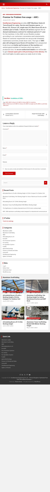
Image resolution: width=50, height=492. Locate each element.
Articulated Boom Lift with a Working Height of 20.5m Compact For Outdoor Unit (24, 193)
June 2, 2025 (6, 326)
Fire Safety (5, 242)
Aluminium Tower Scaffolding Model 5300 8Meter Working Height (20, 205)
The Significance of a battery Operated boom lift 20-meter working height (22, 208)
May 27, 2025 (30, 327)
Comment (6, 129)
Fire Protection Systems (9, 240)
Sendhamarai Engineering (13, 14)
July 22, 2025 (6, 301)
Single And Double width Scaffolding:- (38, 114)
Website (5, 162)
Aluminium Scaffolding (9, 232)
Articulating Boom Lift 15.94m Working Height (15, 201)
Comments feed (7, 270)
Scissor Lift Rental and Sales (10, 250)
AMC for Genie (22, 102)
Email (4, 155)
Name (5, 148)
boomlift (5, 238)
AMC (4, 14)
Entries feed (6, 268)
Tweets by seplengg (8, 221)
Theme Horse (18, 381)
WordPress (37, 381)
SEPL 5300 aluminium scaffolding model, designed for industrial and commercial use (25, 211)
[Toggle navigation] (4, 4)
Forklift (4, 246)
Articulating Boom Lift (8, 236)
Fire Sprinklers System (8, 244)
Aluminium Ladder (7, 230)
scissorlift (5, 252)
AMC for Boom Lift (13, 102)
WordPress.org (7, 272)
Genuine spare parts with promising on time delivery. (26, 52)
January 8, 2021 (7, 20)
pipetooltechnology (8, 248)
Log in (4, 266)
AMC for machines (31, 102)
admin (13, 20)
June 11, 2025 (30, 303)
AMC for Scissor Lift (20, 103)
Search (45, 183)
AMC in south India (42, 103)
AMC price (5, 105)
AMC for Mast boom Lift (9, 103)
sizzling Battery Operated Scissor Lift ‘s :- (12, 114)
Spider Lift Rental (7, 256)
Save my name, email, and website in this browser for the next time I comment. (25, 169)
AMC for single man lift (31, 103)
